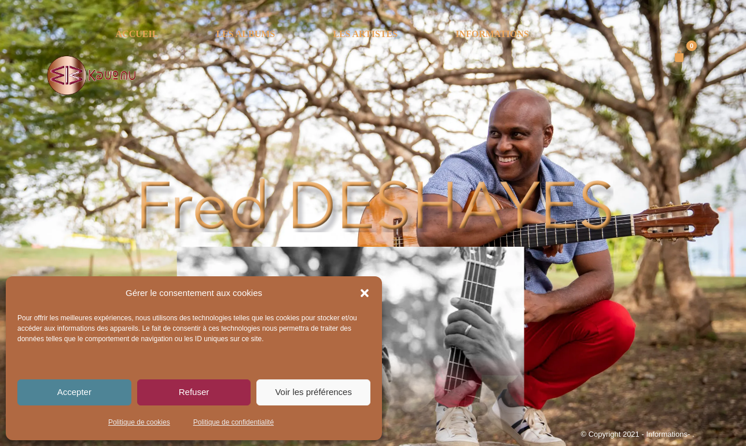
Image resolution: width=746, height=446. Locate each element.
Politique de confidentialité (233, 422)
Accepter (74, 392)
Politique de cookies (139, 422)
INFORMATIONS (492, 34)
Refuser (194, 392)
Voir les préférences (313, 392)
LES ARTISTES (365, 34)
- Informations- (666, 434)
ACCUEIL (137, 34)
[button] (364, 293)
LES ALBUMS (245, 34)
